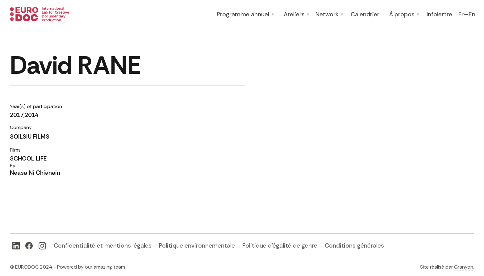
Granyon (463, 267)
